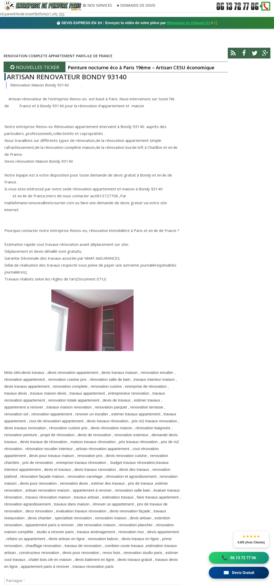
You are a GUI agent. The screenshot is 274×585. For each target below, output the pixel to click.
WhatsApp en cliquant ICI (188, 23)
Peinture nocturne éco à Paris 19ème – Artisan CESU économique (141, 67)
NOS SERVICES (99, 5)
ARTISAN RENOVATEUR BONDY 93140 (67, 76)
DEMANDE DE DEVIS (137, 5)
